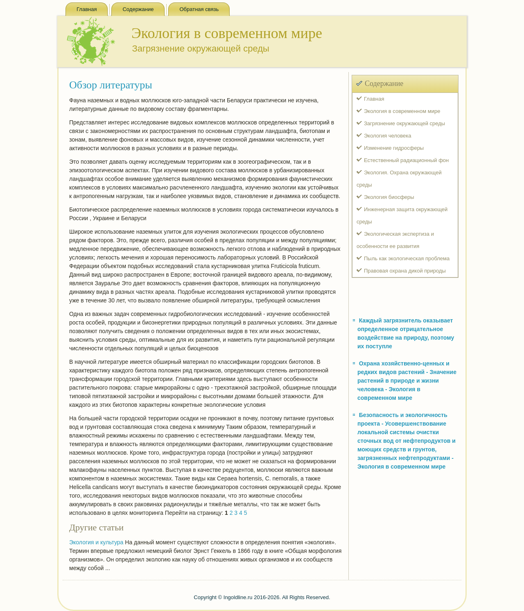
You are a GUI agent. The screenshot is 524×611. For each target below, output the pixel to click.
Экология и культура (96, 542)
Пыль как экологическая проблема (406, 258)
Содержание (138, 9)
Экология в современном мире (402, 111)
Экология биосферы (389, 197)
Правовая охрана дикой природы (405, 271)
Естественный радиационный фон (406, 160)
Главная (87, 9)
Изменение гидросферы (394, 148)
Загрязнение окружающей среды (404, 123)
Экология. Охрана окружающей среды (399, 178)
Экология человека (387, 136)
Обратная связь (199, 9)
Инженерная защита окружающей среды (402, 215)
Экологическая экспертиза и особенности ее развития (395, 240)
